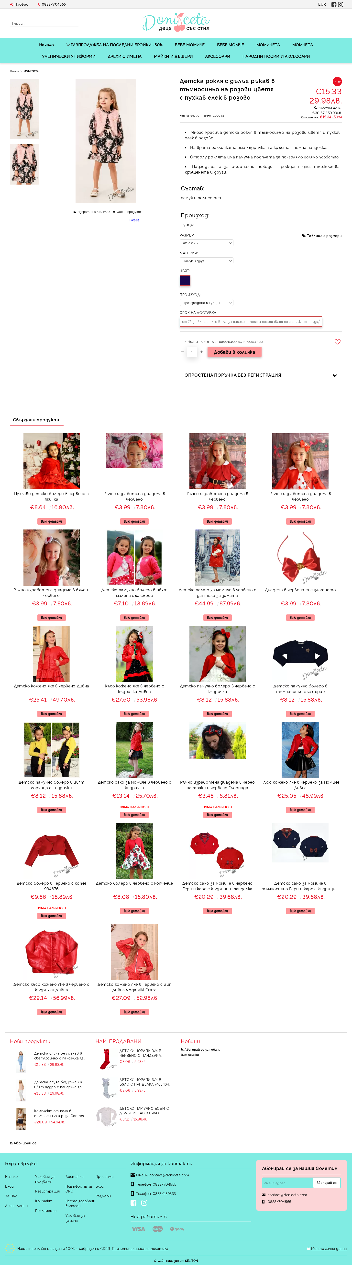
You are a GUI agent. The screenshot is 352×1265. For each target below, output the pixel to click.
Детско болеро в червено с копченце (134, 883)
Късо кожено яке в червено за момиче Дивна (300, 784)
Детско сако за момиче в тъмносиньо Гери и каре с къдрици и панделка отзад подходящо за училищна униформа (300, 886)
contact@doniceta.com (169, 1174)
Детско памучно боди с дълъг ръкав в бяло (144, 1110)
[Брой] (192, 352)
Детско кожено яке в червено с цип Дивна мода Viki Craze (134, 986)
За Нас (11, 1195)
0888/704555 (54, 4)
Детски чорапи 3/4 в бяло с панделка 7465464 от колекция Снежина (144, 1081)
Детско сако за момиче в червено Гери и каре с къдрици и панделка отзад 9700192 (217, 886)
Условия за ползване (45, 1178)
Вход (9, 1186)
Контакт (43, 1200)
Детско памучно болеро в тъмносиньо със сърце (301, 688)
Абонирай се (25, 1143)
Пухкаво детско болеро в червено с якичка (51, 496)
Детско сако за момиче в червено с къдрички (134, 784)
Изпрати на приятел (93, 211)
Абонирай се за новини (202, 1049)
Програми (104, 1176)
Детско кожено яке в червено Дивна (51, 685)
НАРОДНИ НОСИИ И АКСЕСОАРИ (276, 56)
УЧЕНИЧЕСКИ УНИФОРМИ (68, 56)
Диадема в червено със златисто (300, 589)
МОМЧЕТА (302, 44)
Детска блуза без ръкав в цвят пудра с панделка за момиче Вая (58, 1084)
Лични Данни (16, 1205)
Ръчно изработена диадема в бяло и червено (51, 592)
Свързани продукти (37, 419)
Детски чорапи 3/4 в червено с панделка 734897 (140, 1053)
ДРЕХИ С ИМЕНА (125, 56)
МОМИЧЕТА (268, 44)
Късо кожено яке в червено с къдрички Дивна (134, 688)
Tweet (134, 220)
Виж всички (190, 1054)
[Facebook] (134, 1203)
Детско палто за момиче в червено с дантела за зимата (217, 592)
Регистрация (47, 1191)
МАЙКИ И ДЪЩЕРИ (173, 56)
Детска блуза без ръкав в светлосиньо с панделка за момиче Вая (59, 1055)
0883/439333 (164, 1193)
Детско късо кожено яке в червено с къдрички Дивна (51, 986)
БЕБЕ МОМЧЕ (230, 44)
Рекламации (46, 1210)
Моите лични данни (329, 1248)
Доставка (75, 1176)
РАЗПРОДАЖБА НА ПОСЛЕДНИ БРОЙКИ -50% (114, 44)
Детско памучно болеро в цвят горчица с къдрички (52, 784)
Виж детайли (51, 521)
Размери (103, 1195)
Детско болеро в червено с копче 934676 (52, 885)
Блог (100, 1186)
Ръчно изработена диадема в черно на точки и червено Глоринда (217, 784)
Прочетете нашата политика (140, 1248)
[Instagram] (145, 1203)
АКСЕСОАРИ (217, 56)
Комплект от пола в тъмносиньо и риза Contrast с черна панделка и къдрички (60, 1113)
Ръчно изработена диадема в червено (134, 496)
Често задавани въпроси (80, 1203)
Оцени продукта (130, 211)
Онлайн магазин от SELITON (176, 1260)
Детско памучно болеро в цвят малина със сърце (134, 592)
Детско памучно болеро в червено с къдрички (217, 688)
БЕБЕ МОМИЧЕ (190, 44)
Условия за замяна (75, 1218)
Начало (46, 44)
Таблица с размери (324, 235)
